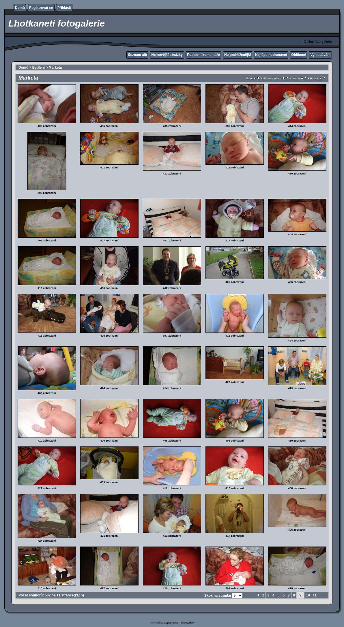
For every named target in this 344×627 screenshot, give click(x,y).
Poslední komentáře (203, 55)
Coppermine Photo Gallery (179, 622)
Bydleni (38, 67)
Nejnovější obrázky (167, 55)
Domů (20, 8)
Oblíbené (298, 55)
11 (315, 595)
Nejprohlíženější (237, 55)
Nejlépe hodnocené (271, 55)
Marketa (55, 67)
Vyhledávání (320, 55)
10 (308, 595)
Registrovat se (41, 8)
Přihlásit (64, 8)
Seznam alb (137, 55)
